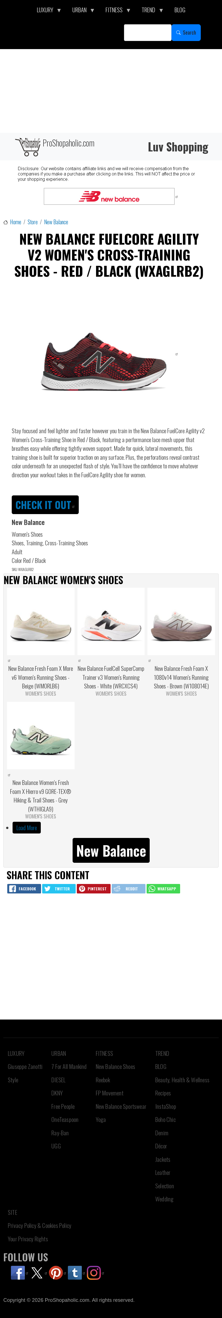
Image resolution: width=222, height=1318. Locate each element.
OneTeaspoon (64, 1119)
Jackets (162, 1159)
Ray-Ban (60, 1132)
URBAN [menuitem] (81, 11)
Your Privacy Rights (28, 1238)
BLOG (160, 1066)
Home (15, 222)
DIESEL (58, 1079)
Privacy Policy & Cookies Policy (39, 1225)
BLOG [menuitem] (180, 9)
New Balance (56, 222)
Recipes (163, 1092)
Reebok (103, 1079)
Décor (161, 1145)
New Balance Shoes (115, 1066)
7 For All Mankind (69, 1066)
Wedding (164, 1198)
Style (13, 1079)
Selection (164, 1185)
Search (189, 32)
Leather (162, 1172)
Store (33, 222)
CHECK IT (45, 504)
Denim (161, 1132)
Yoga (101, 1119)
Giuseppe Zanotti (25, 1066)
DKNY (57, 1092)
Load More (26, 827)
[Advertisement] (111, 91)
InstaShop (165, 1106)
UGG (56, 1145)
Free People (63, 1106)
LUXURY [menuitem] (46, 11)
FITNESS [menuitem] (116, 11)
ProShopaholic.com (54, 146)
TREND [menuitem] (150, 11)
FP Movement (109, 1092)
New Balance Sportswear (121, 1106)
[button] (111, 849)
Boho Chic (165, 1119)
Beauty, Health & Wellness (182, 1079)
